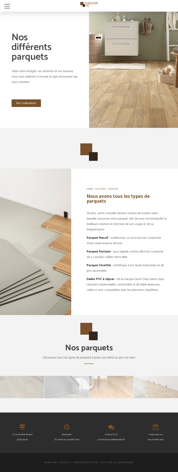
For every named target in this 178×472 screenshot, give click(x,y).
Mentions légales (57, 462)
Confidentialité (85, 462)
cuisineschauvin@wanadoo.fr (111, 439)
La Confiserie (124, 462)
